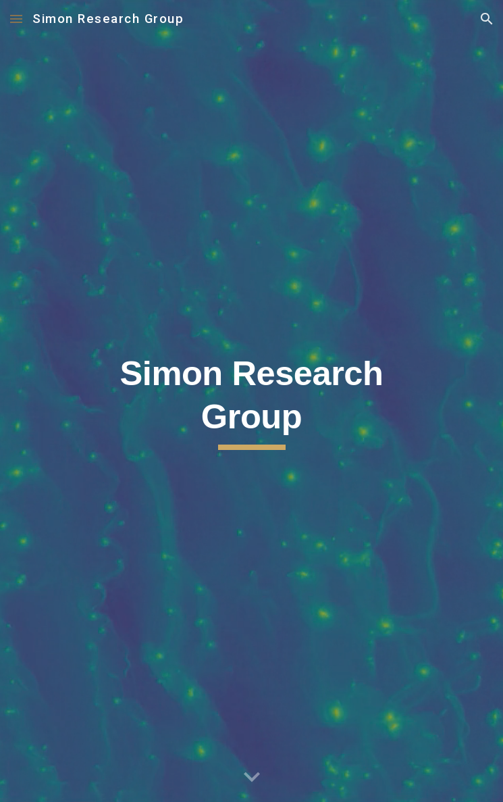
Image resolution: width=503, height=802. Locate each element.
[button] (16, 18)
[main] (251, 401)
